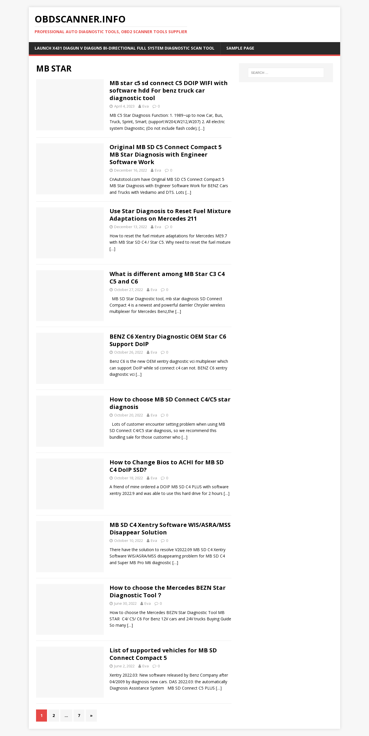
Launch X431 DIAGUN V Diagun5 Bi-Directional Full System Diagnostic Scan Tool (124, 48)
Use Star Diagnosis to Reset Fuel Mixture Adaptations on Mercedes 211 (170, 214)
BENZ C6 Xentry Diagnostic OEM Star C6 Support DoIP (168, 340)
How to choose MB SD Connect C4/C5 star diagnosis (170, 403)
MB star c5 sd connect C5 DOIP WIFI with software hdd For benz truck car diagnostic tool (169, 90)
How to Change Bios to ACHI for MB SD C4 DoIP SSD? (167, 466)
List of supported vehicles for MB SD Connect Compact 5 (163, 654)
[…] (201, 128)
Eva (145, 106)
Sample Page (240, 48)
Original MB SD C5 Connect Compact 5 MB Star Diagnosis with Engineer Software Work (166, 154)
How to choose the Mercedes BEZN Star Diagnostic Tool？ (168, 591)
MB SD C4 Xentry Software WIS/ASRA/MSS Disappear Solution (170, 528)
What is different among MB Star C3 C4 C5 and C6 (167, 277)
